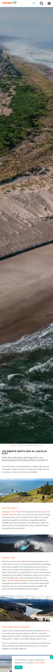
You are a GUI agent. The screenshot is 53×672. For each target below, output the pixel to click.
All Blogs (12, 445)
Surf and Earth (9, 508)
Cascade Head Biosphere (17, 580)
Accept (18, 667)
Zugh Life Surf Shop (13, 512)
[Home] (9, 3)
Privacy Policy (39, 663)
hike (19, 561)
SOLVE (47, 631)
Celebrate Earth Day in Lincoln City (30, 445)
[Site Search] (41, 3)
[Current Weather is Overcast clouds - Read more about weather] (33, 3)
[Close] (51, 657)
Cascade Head (8, 558)
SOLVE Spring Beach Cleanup (15, 627)
